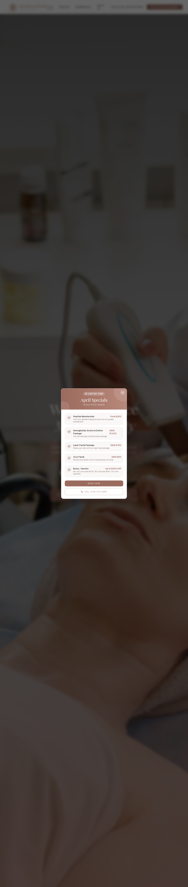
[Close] (122, 392)
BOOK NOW (94, 483)
